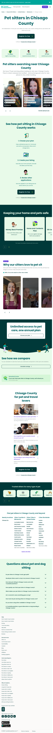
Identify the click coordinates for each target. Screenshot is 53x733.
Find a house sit (25, 7)
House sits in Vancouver (7, 699)
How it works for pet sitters (8, 621)
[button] (12, 292)
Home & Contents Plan (7, 629)
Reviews (3, 634)
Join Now (45, 7)
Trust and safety (5, 625)
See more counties (19, 547)
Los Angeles (29, 524)
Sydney (40, 522)
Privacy (33, 731)
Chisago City (5, 520)
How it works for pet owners (8, 619)
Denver (28, 532)
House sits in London (6, 689)
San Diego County (18, 532)
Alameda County (18, 539)
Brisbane (41, 528)
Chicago (29, 539)
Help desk (4, 627)
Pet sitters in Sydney (6, 673)
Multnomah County (19, 535)
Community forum (6, 641)
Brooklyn (29, 541)
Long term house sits (6, 687)
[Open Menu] (50, 7)
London (40, 520)
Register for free (26, 36)
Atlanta (28, 545)
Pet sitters (4, 660)
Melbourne (41, 524)
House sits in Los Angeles (7, 693)
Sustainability (5, 644)
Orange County (18, 541)
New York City (30, 522)
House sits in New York (7, 691)
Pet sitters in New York (7, 668)
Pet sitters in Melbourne (7, 675)
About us (4, 639)
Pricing (3, 623)
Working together (6, 654)
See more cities (31, 547)
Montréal (41, 543)
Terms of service (25, 731)
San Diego (29, 537)
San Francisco (30, 528)
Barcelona (41, 541)
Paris (40, 539)
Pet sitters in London (6, 666)
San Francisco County (19, 526)
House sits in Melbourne (7, 697)
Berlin (40, 533)
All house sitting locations (7, 702)
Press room (4, 650)
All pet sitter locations (7, 679)
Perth (40, 526)
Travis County (17, 530)
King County (17, 524)
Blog (3, 648)
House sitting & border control (9, 632)
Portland (29, 530)
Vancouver (41, 531)
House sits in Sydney (6, 695)
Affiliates (4, 652)
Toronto (41, 535)
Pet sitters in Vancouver (7, 677)
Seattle (28, 526)
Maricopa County (18, 543)
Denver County (18, 528)
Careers (3, 646)
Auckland (41, 537)
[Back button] (5, 111)
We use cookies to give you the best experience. (16, 2)
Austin (28, 535)
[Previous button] (5, 312)
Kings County (17, 545)
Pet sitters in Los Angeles (7, 670)
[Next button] (10, 111)
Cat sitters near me (6, 662)
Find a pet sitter (17, 7)
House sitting (5, 685)
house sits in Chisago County (28, 41)
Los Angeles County (19, 522)
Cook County (17, 537)
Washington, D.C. (31, 543)
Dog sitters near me (6, 664)
